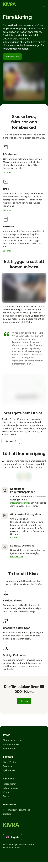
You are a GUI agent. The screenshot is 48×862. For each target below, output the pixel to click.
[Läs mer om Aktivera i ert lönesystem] (14, 537)
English (12, 837)
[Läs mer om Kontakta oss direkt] (16, 556)
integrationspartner (20, 502)
